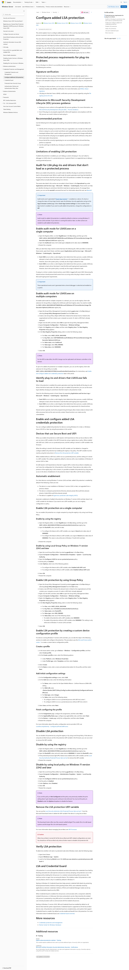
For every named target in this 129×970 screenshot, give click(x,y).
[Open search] (121, 2)
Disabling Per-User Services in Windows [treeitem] (13, 63)
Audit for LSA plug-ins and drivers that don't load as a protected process (115, 19)
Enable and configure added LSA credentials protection (113, 23)
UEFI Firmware (72, 829)
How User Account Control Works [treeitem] (12, 106)
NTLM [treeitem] (4, 94)
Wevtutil (89, 190)
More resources (109, 33)
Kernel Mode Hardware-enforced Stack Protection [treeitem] (13, 38)
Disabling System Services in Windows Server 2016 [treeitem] (13, 59)
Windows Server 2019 (75, 23)
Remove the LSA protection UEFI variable (67, 453)
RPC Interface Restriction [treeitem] (9, 100)
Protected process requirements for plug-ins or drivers (114, 16)
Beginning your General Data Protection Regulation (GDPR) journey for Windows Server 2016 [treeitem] (13, 26)
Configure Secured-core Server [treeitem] (11, 34)
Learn (37, 12)
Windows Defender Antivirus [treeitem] (10, 112)
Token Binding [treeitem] (6, 109)
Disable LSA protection (111, 26)
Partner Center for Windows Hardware (50, 925)
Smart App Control (61, 199)
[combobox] (13, 14)
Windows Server (46, 12)
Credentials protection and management (50, 922)
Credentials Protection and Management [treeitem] (11, 73)
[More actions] (91, 12)
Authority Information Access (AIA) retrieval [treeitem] (12, 43)
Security (55, 12)
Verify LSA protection (110, 28)
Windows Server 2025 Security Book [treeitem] (12, 21)
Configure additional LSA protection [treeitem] (14, 77)
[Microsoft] (3, 2)
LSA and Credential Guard (111, 30)
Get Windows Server (113, 6)
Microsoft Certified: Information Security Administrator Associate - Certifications (57, 947)
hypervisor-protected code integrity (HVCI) (65, 495)
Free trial (124, 6)
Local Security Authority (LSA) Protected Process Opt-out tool (63, 811)
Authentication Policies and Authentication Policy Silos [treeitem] (11, 87)
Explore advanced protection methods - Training (48, 940)
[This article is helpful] (118, 38)
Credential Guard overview (67, 913)
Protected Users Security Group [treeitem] (13, 83)
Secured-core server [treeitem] (8, 31)
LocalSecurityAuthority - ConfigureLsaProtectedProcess (52, 726)
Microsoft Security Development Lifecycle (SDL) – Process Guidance (58, 109)
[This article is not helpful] (120, 38)
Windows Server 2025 (49, 23)
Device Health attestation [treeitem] (9, 55)
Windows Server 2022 (62, 23)
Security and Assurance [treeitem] (9, 18)
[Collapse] (24, 11)
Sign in (125, 2)
